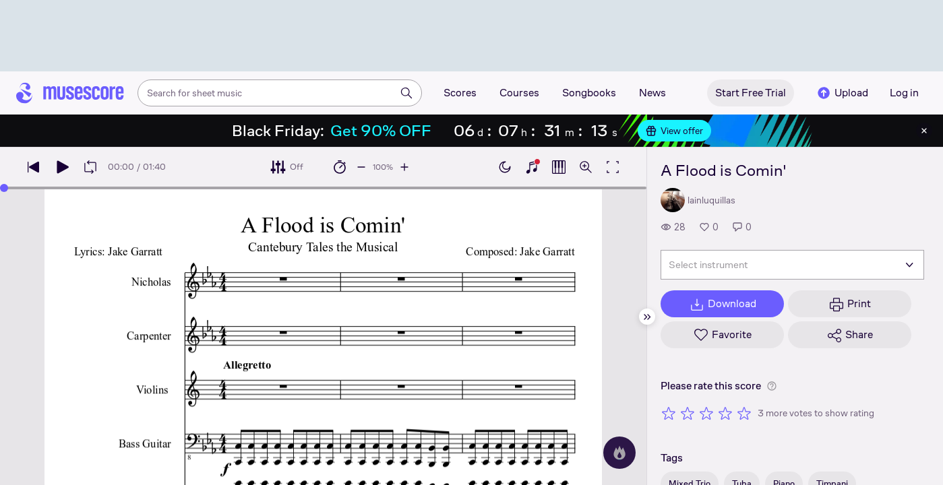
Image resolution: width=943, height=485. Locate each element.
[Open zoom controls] (585, 167)
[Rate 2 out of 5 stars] (687, 413)
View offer (674, 130)
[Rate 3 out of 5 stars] (706, 413)
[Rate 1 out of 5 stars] (669, 413)
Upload (842, 93)
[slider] (4, 188)
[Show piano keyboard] (531, 167)
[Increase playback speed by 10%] (404, 167)
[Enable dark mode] (504, 167)
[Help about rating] (772, 386)
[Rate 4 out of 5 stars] (725, 413)
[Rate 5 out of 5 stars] (744, 413)
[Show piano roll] (558, 167)
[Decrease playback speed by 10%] (361, 167)
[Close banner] (924, 131)
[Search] (406, 93)
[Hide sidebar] (647, 317)
